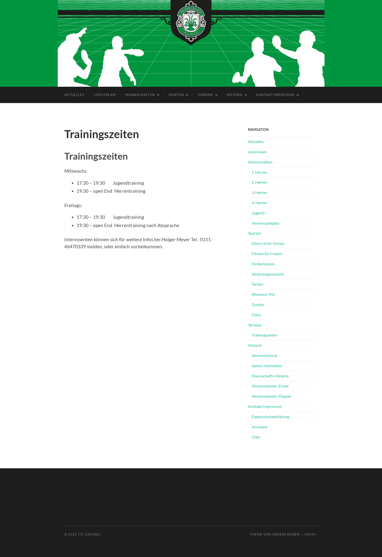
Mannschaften (140, 95)
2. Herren (259, 182)
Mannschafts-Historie (270, 376)
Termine (205, 95)
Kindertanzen (263, 263)
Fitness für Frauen (267, 253)
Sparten (176, 95)
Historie (235, 95)
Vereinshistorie (264, 355)
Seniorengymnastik (268, 274)
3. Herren (259, 192)
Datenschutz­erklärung (270, 416)
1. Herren (259, 172)
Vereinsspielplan (265, 223)
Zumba (258, 304)
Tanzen (257, 284)
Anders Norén (286, 534)
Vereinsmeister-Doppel (271, 396)
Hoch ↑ (311, 534)
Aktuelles (74, 95)
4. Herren (259, 202)
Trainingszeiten (264, 335)
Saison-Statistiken (267, 365)
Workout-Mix (263, 294)
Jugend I (259, 213)
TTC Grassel (89, 534)
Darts (256, 314)
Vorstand (259, 426)
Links (256, 436)
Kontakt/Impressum (275, 95)
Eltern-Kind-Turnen (268, 243)
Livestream (105, 95)
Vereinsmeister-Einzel (270, 386)
